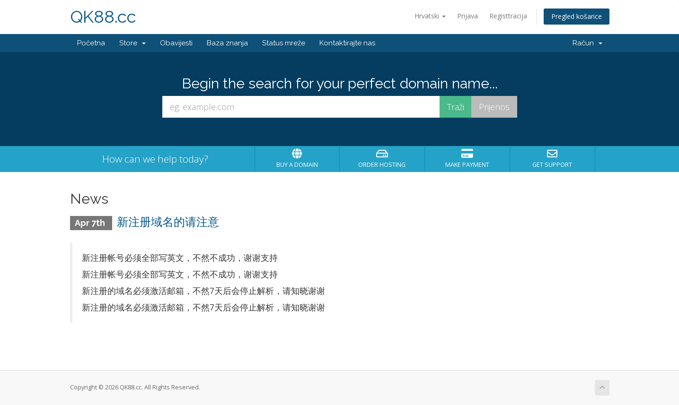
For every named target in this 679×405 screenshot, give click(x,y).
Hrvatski (430, 15)
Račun (587, 43)
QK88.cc (103, 17)
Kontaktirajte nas (347, 43)
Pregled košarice (576, 16)
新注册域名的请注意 (168, 222)
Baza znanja (227, 43)
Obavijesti (176, 43)
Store (132, 43)
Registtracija (508, 15)
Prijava (467, 15)
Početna (91, 43)
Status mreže (283, 43)
